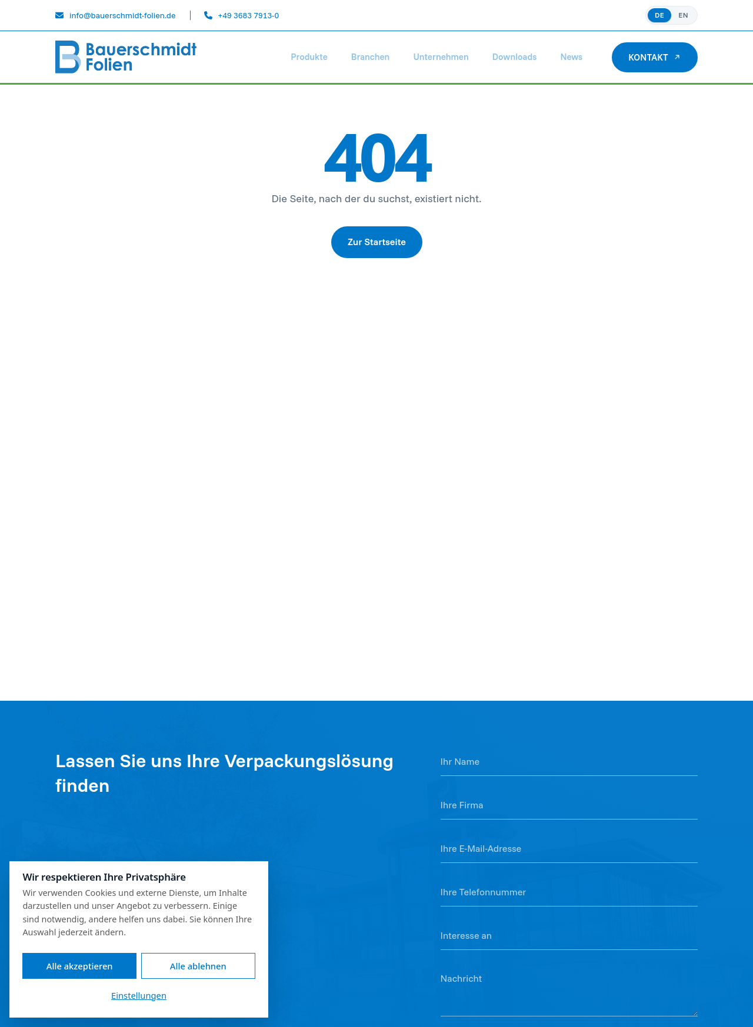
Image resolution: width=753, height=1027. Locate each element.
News (571, 56)
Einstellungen (138, 995)
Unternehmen (440, 56)
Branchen (370, 56)
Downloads (514, 56)
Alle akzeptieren (79, 966)
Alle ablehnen (198, 966)
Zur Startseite (377, 241)
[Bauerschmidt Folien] (126, 57)
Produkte (309, 56)
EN (683, 15)
